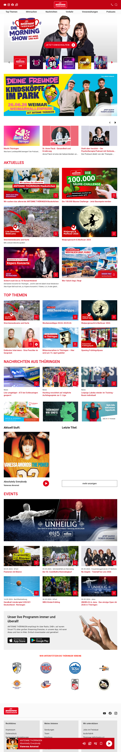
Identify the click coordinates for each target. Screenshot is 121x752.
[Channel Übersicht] (90, 743)
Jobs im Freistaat (90, 730)
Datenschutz (11, 733)
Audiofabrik (88, 733)
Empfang (48, 737)
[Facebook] (12, 5)
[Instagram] (9, 5)
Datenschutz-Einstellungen (17, 737)
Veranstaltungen (90, 12)
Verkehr (69, 12)
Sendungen (49, 730)
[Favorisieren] (101, 743)
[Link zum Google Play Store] (40, 641)
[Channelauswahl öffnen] (116, 5)
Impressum (10, 730)
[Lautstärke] (84, 743)
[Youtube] (5, 5)
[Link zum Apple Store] (17, 641)
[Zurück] (110, 123)
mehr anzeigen (89, 483)
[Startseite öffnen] (60, 4)
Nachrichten (51, 12)
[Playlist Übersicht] (95, 743)
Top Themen (11, 12)
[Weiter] (115, 123)
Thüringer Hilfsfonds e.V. (94, 737)
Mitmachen (31, 12)
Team (46, 733)
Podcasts (110, 12)
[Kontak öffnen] (112, 5)
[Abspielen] (109, 743)
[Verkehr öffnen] (16, 5)
